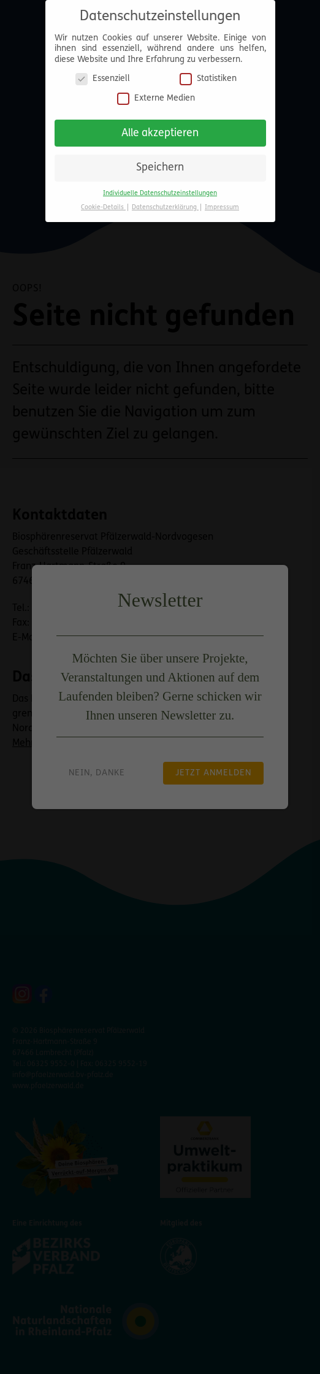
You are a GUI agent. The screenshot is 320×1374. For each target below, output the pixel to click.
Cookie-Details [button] (103, 202)
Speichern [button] (160, 163)
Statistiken (208, 74)
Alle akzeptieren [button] (160, 128)
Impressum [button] (222, 202)
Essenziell (102, 74)
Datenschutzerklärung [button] (165, 202)
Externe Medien (156, 93)
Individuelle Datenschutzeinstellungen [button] (160, 188)
